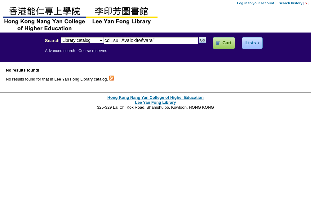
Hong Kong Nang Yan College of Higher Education (155, 97)
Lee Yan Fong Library (20, 54)
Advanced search (60, 51)
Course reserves (92, 51)
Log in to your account (255, 3)
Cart (226, 42)
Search (52, 40)
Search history (291, 3)
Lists (250, 42)
